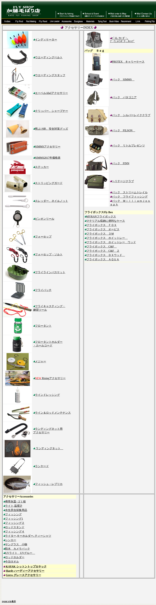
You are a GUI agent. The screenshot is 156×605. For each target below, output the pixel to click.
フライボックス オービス (102, 229)
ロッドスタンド (14, 527)
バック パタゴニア (124, 97)
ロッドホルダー (14, 557)
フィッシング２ (13, 522)
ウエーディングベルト (49, 57)
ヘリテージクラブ (123, 181)
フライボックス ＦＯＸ (101, 225)
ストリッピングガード (49, 183)
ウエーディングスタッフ (50, 75)
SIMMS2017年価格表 (47, 157)
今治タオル (12, 561)
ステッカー (42, 166)
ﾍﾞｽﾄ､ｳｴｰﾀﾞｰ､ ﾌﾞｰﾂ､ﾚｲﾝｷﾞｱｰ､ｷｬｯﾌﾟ (122, 40)
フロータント (43, 325)
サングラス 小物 (16, 544)
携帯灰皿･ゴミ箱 (14, 501)
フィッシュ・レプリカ (49, 484)
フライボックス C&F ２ (102, 250)
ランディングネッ (49, 448)
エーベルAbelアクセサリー (51, 93)
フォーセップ (43, 236)
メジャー (40, 361)
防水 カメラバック (17, 548)
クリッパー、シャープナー (51, 110)
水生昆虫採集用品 (16, 510)
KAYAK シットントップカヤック (26, 566)
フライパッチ (42, 290)
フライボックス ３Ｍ (100, 233)
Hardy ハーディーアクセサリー (25, 570)
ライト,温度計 (12, 505)
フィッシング (13, 514)
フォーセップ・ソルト (49, 254)
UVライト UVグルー (20, 552)
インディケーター (46, 39)
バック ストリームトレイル (130, 192)
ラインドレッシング (47, 394)
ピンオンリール (44, 218)
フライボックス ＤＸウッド (105, 255)
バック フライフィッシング (129, 196)
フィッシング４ (14, 531)
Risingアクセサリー (50, 378)
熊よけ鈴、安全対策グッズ (51, 128)
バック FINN (120, 163)
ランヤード (42, 466)
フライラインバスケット (50, 272)
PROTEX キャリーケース (128, 61)
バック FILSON (123, 130)
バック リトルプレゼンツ (128, 145)
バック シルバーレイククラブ (131, 115)
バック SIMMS (123, 79)
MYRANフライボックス (101, 216)
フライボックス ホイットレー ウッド (111, 242)
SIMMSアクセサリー (47, 146)
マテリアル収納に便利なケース (105, 220)
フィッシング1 (13, 518)
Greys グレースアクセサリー (23, 575)
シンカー (10, 540)
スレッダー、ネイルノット (51, 200)
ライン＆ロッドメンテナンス (53, 412)
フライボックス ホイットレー (107, 237)
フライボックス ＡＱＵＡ (102, 259)
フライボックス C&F (101, 246)
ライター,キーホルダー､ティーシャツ (28, 535)
